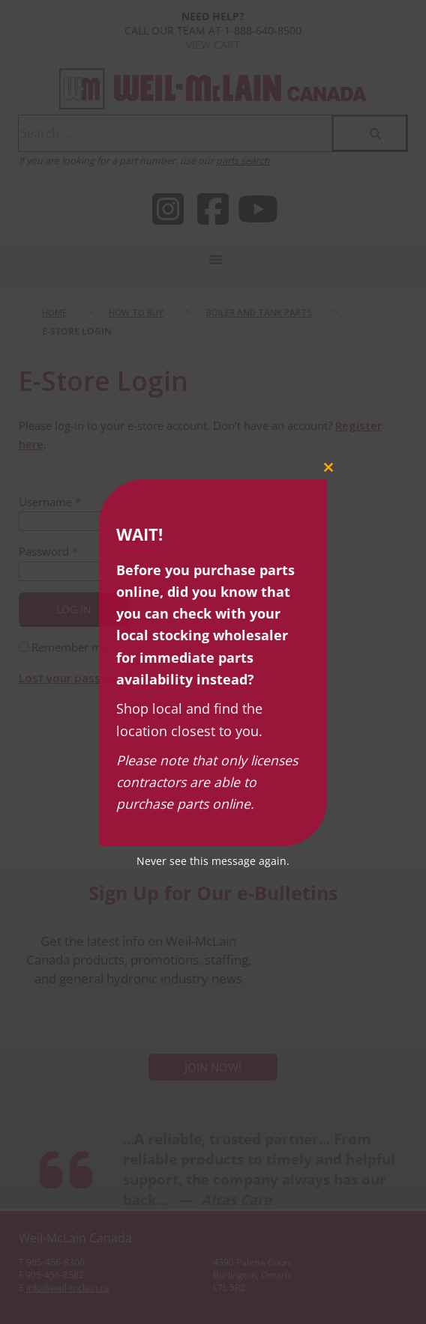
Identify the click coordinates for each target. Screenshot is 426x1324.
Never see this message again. (213, 861)
